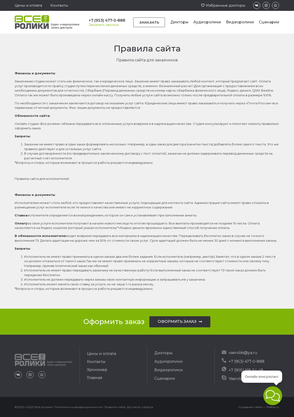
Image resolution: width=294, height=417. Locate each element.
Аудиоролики (207, 22)
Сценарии (269, 22)
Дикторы (179, 22)
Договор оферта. (140, 407)
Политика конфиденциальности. (78, 407)
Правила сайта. (115, 407)
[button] (28, 5)
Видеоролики (240, 22)
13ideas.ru (272, 407)
